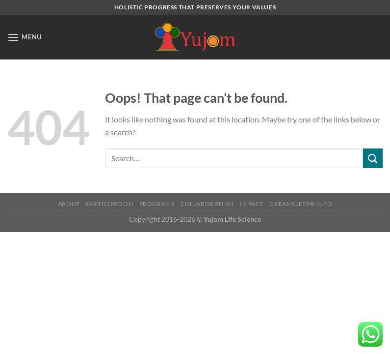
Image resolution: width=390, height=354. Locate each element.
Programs (157, 203)
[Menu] (24, 37)
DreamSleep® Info (300, 203)
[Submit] (373, 158)
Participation (109, 203)
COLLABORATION (207, 203)
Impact (251, 203)
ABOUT (69, 203)
